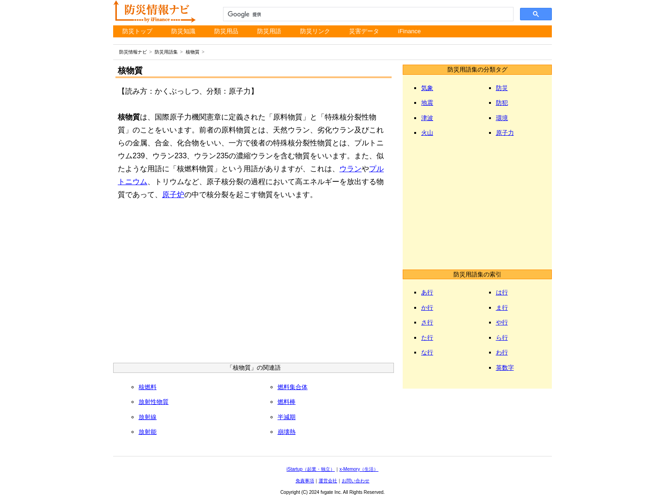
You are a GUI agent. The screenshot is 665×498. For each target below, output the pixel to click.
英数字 (505, 367)
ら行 (502, 337)
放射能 (148, 431)
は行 (502, 292)
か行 (427, 307)
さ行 (427, 322)
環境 (502, 117)
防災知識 (183, 31)
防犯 (502, 102)
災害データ (364, 31)
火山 (427, 132)
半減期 (287, 417)
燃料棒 (287, 401)
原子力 (505, 132)
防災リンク (315, 31)
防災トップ (137, 31)
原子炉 (173, 194)
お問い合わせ (355, 480)
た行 (427, 337)
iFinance (409, 31)
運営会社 (328, 480)
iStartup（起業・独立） (311, 469)
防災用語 (269, 31)
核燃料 (148, 387)
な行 (427, 352)
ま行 (502, 307)
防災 (502, 87)
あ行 (427, 292)
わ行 (502, 352)
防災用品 (226, 31)
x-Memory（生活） (358, 469)
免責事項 (305, 480)
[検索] (368, 14)
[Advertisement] (253, 284)
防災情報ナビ (133, 51)
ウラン (350, 169)
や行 (502, 322)
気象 (427, 87)
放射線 (148, 417)
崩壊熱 (287, 431)
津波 (427, 117)
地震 (427, 102)
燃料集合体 (293, 387)
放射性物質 (154, 401)
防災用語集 (166, 51)
